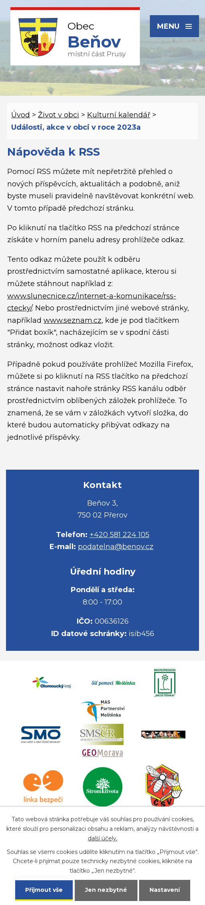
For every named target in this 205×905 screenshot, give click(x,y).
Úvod (20, 115)
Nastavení (164, 889)
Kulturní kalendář (118, 115)
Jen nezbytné (106, 889)
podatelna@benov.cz (115, 546)
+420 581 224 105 (119, 534)
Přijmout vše (44, 889)
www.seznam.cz (73, 320)
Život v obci (58, 115)
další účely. (102, 838)
